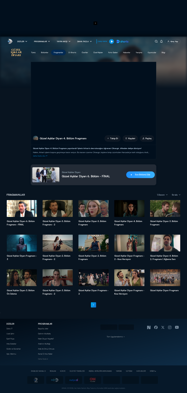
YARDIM (119, 371)
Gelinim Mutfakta (44, 334)
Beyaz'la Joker (43, 329)
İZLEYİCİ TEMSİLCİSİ (77, 371)
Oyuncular (152, 52)
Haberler (126, 52)
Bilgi (163, 52)
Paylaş (147, 138)
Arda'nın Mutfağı (44, 344)
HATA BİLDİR (141, 371)
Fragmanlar (58, 52)
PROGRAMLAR (45, 324)
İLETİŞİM (129, 371)
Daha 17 (9, 329)
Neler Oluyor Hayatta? (46, 339)
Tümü (33, 52)
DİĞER (152, 371)
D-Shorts (72, 52)
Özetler (85, 52)
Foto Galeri (113, 52)
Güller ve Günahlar (13, 349)
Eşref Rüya (10, 339)
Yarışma (139, 52)
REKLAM (53, 371)
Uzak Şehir (10, 334)
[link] (9, 41)
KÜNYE (62, 371)
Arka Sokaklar (11, 344)
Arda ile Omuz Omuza (46, 349)
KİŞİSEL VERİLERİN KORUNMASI (100, 371)
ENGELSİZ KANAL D (38, 371)
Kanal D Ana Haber (45, 354)
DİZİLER (10, 324)
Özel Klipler (98, 52)
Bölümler (44, 52)
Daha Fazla (42, 359)
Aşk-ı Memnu (11, 354)
